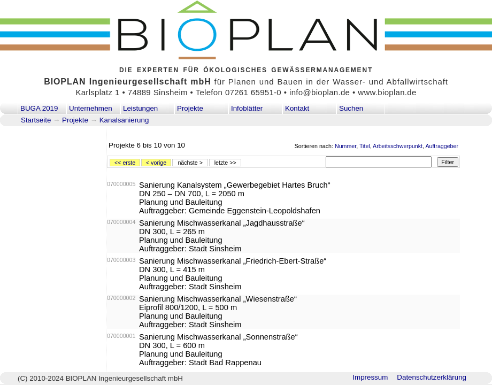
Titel (364, 146)
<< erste (124, 162)
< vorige (156, 162)
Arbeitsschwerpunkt (397, 146)
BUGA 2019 (39, 108)
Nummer (345, 146)
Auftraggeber (441, 146)
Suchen (351, 108)
